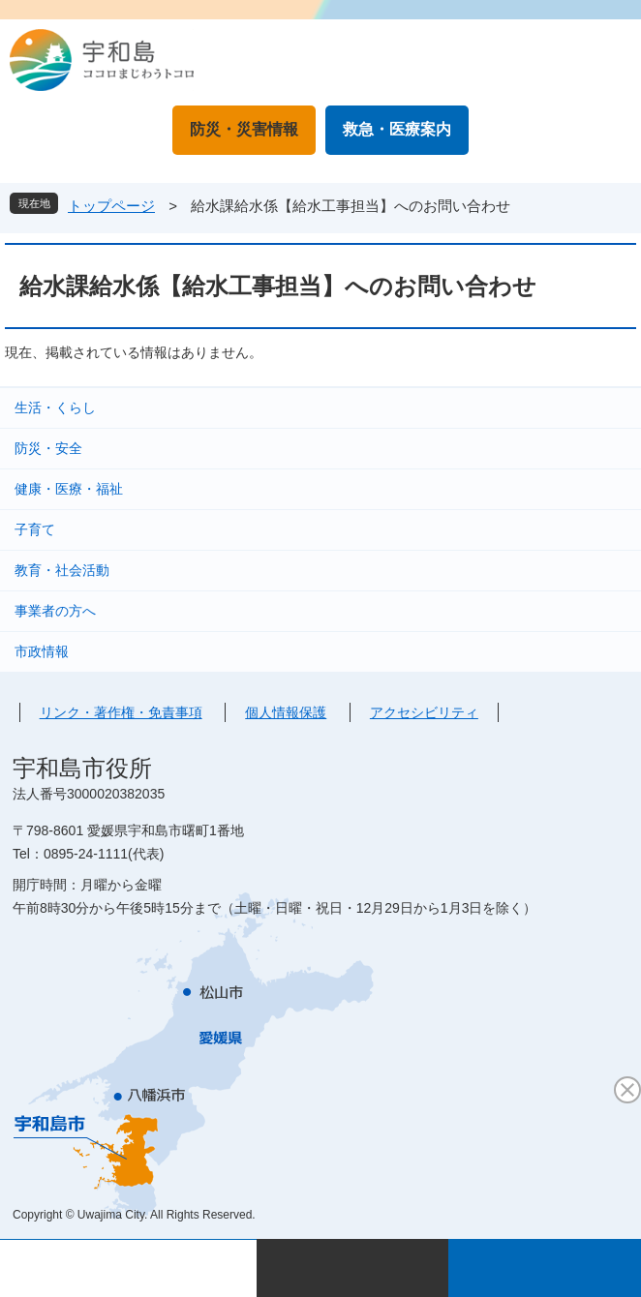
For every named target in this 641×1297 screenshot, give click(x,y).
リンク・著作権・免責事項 (121, 712)
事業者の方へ (55, 610)
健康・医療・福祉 (69, 489)
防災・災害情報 (244, 129)
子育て (35, 529)
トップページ (111, 205)
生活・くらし (55, 407)
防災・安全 (48, 448)
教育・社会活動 (62, 570)
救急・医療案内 (397, 129)
